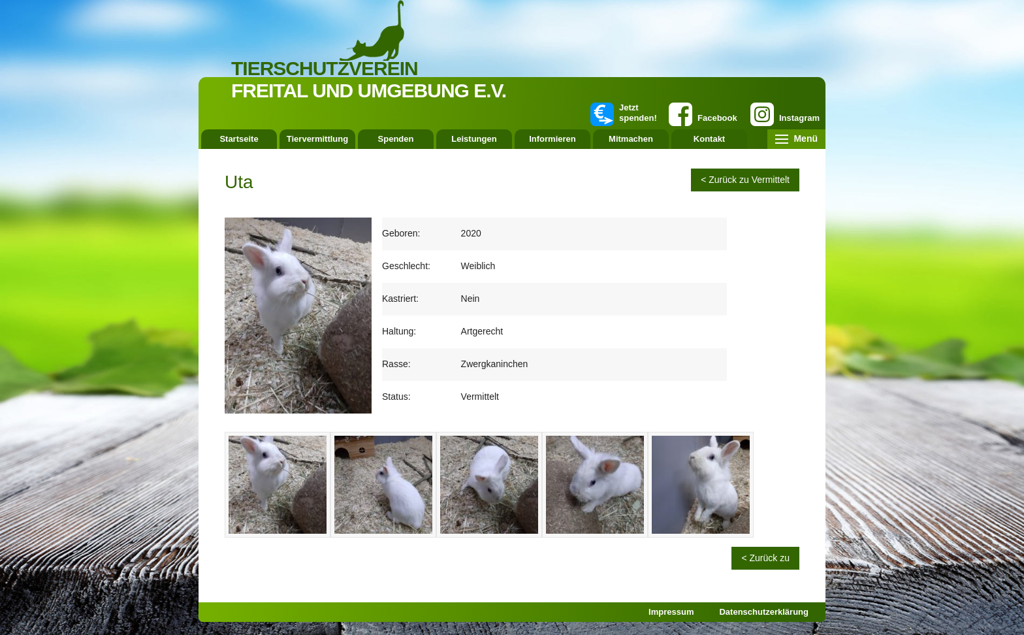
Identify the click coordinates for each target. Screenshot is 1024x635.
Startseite (238, 139)
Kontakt (709, 139)
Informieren (552, 139)
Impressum (671, 612)
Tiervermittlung (317, 139)
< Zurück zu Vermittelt (745, 179)
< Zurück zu (765, 558)
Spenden (396, 139)
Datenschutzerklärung (763, 612)
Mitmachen (631, 139)
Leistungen (473, 139)
